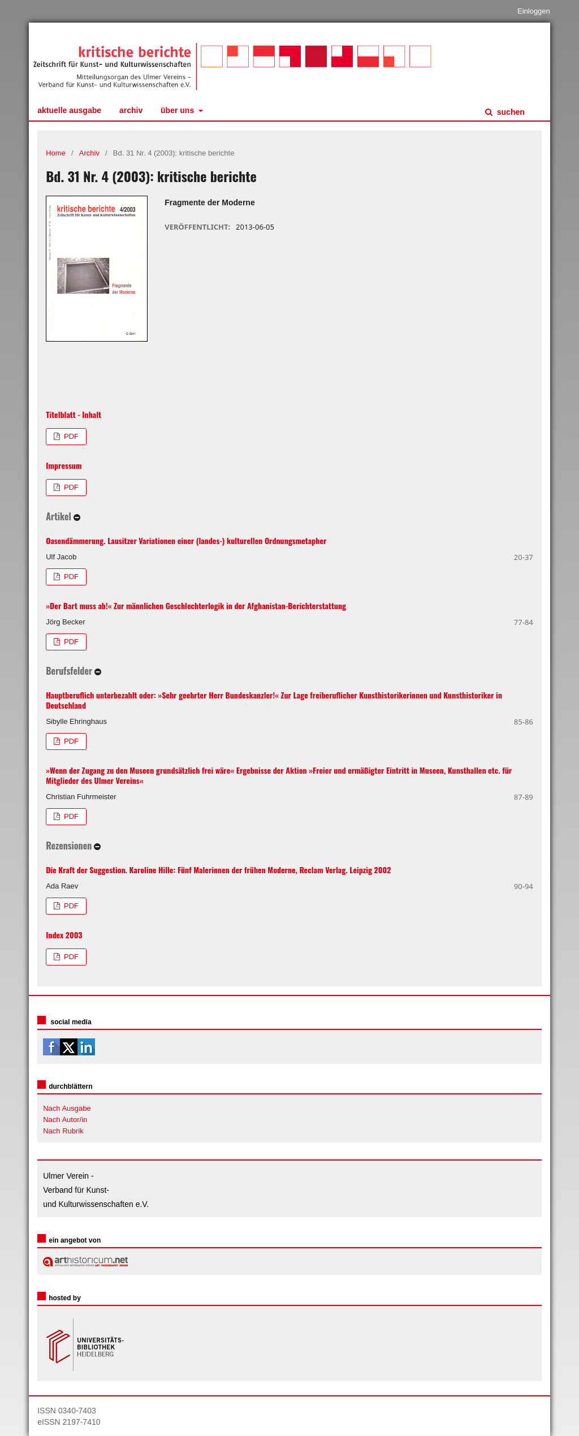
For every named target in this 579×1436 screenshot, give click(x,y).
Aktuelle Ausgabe (69, 110)
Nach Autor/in (65, 1119)
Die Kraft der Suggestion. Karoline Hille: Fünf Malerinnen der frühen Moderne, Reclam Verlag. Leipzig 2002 (218, 870)
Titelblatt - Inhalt (73, 414)
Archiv (130, 110)
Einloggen (533, 11)
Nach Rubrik (63, 1131)
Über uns (178, 110)
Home (56, 153)
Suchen (510, 112)
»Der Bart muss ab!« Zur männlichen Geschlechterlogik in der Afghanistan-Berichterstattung (196, 605)
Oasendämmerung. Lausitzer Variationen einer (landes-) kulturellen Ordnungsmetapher (186, 540)
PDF (70, 436)
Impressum (63, 465)
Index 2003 (64, 935)
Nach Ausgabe (67, 1108)
